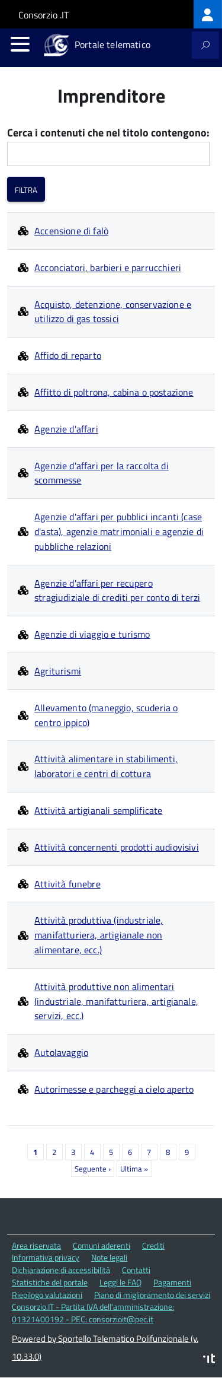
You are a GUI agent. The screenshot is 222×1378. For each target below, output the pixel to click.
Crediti (153, 1245)
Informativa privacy (45, 1257)
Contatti (136, 1270)
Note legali (109, 1257)
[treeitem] (208, 14)
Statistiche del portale (50, 1282)
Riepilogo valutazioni (47, 1294)
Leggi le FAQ (120, 1282)
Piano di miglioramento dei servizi (152, 1294)
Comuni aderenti (101, 1245)
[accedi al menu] (20, 43)
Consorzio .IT (43, 15)
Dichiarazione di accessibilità (61, 1270)
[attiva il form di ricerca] (205, 45)
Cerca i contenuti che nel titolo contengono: (108, 133)
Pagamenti (172, 1282)
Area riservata (36, 1245)
